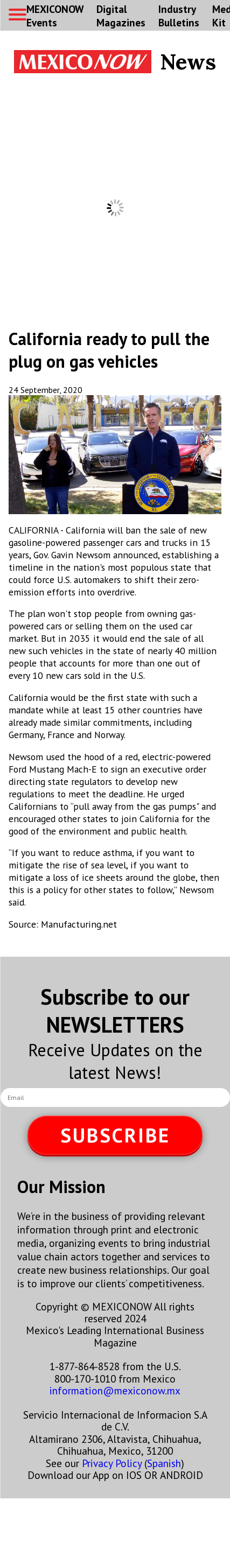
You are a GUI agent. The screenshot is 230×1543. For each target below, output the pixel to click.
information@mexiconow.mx (115, 1390)
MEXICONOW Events (54, 15)
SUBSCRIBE (115, 1135)
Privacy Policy (112, 1463)
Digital (120, 15)
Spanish (164, 1463)
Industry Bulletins (178, 15)
